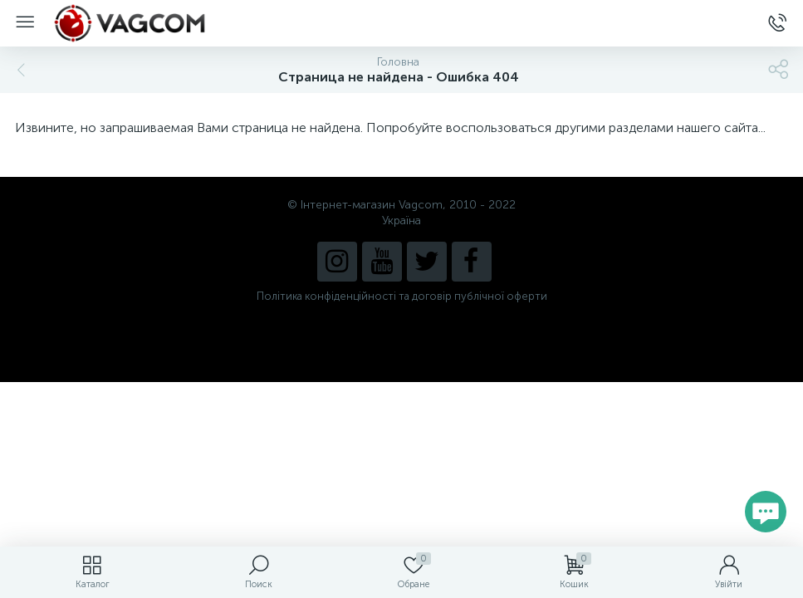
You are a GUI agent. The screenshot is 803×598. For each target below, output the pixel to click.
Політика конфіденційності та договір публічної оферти (402, 296)
